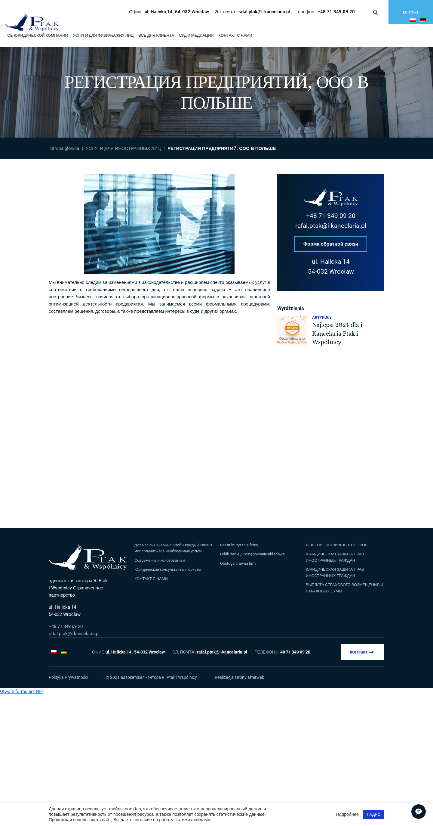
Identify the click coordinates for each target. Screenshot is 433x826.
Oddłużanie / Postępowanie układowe (252, 554)
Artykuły (322, 317)
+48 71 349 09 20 (330, 215)
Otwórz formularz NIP (21, 691)
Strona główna (64, 148)
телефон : (325, 11)
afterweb (255, 677)
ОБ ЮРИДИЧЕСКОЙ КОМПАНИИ (37, 35)
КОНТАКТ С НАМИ (235, 35)
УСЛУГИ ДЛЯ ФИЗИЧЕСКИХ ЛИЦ (103, 35)
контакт (411, 12)
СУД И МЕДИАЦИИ (196, 35)
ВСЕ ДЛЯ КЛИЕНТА (156, 35)
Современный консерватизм (159, 560)
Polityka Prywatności (68, 677)
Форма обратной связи (330, 244)
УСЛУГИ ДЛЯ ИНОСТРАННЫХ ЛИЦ (123, 148)
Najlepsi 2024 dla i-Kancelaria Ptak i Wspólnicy (338, 334)
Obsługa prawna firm (238, 563)
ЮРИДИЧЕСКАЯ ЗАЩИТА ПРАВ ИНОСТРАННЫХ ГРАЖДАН (335, 557)
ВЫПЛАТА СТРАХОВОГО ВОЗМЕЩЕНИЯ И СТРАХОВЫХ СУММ (344, 587)
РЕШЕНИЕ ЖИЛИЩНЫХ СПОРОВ (336, 545)
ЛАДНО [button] (374, 814)
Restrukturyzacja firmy (239, 545)
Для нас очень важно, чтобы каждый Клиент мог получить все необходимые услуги (173, 548)
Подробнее (347, 814)
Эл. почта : (252, 11)
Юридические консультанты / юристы (167, 569)
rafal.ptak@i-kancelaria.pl (330, 225)
